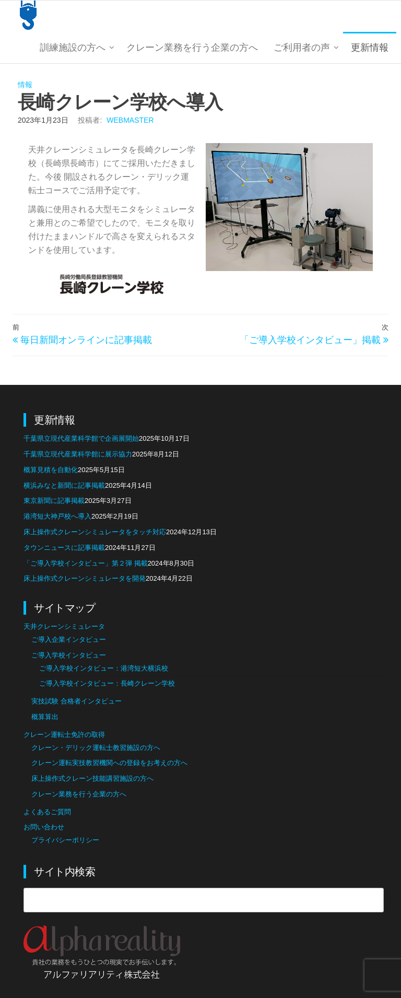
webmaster (130, 120)
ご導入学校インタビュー (68, 655)
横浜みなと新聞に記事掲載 (64, 485)
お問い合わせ (43, 827)
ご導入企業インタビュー (68, 639)
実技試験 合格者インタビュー (76, 701)
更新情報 (369, 47)
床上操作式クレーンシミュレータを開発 (84, 578)
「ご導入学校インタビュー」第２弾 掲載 (85, 563)
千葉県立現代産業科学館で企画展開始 (81, 438)
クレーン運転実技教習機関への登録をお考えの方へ (109, 763)
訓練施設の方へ (72, 47)
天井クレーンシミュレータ (64, 626)
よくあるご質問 (47, 812)
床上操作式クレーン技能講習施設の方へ (92, 778)
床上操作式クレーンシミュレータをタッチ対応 (94, 532)
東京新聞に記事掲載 (54, 500)
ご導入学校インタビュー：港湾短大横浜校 (103, 668)
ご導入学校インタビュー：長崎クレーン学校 (107, 683)
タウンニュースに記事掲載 (64, 547)
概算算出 (44, 717)
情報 (25, 84)
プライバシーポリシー (65, 840)
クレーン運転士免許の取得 (64, 734)
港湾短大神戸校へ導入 (57, 516)
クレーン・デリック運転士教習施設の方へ (95, 748)
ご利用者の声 (302, 47)
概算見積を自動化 (50, 470)
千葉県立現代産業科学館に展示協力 (77, 454)
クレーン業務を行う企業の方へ (192, 47)
